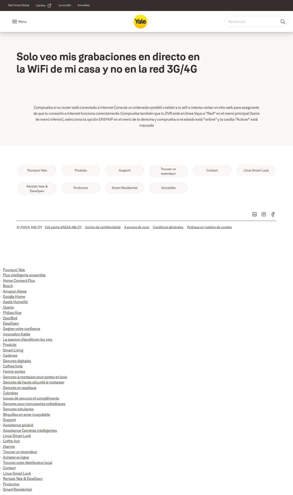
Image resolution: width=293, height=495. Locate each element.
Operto (8, 307)
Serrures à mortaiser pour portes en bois (35, 377)
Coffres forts (13, 366)
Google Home (14, 296)
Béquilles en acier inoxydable (26, 414)
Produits (9, 344)
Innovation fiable (16, 334)
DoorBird (10, 318)
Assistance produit (18, 425)
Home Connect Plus (19, 280)
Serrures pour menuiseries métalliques (34, 403)
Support (9, 419)
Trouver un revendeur (20, 451)
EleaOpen (11, 323)
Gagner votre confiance (21, 328)
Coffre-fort (11, 441)
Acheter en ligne (16, 457)
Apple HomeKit (15, 301)
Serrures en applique (19, 387)
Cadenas (10, 355)
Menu (22, 21)
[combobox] (256, 21)
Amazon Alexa (15, 291)
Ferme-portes (14, 371)
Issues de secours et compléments (31, 398)
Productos (11, 484)
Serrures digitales (17, 361)
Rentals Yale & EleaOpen (23, 478)
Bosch (8, 285)
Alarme (9, 446)
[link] (18, 5)
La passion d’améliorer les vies (27, 339)
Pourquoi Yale (14, 269)
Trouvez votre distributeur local (27, 462)
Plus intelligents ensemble (24, 275)
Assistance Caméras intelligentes (30, 430)
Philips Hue (12, 312)
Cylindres (10, 393)
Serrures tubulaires (18, 409)
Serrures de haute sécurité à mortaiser (33, 382)
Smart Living (13, 350)
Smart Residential (17, 489)
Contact (9, 467)
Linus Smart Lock (17, 435)
